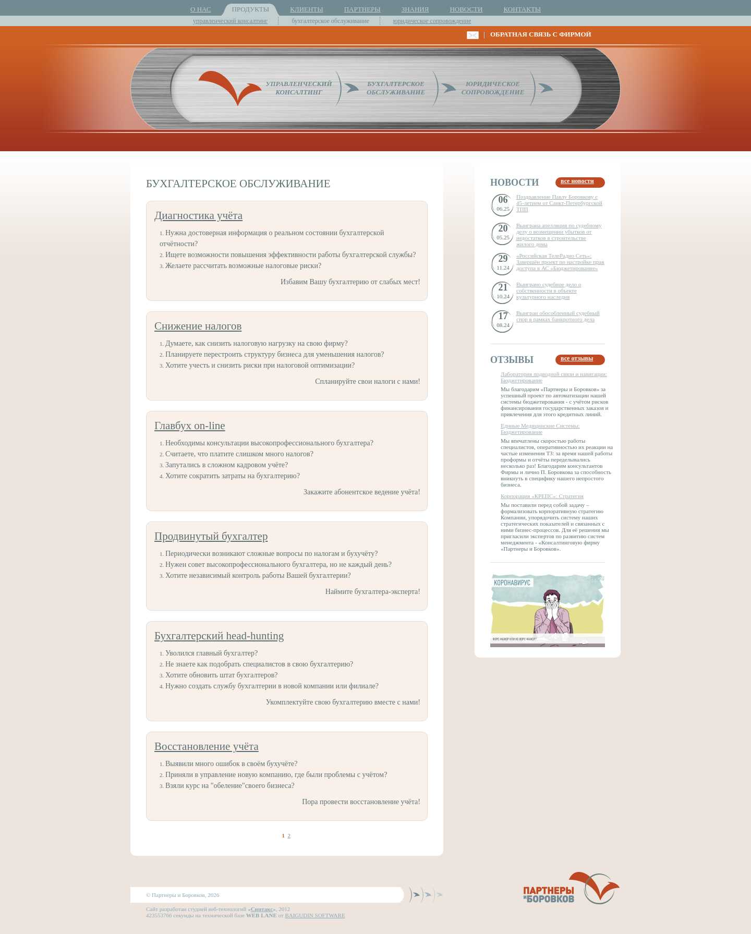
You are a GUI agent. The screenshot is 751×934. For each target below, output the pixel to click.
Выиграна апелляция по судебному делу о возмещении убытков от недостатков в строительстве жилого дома (559, 234)
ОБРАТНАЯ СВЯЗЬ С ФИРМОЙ (540, 34)
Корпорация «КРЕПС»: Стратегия (542, 496)
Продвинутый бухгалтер (211, 536)
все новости (577, 181)
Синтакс (262, 909)
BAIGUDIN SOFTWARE (315, 915)
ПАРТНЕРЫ (362, 9)
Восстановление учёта (206, 746)
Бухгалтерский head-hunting (219, 635)
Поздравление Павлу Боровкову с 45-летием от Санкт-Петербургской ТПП (559, 202)
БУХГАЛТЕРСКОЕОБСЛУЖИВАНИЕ (396, 88)
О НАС (200, 9)
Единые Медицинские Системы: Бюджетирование (540, 428)
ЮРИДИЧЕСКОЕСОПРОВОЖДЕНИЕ (493, 88)
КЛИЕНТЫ (306, 9)
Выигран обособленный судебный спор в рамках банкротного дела (558, 316)
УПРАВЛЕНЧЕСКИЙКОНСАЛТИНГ (298, 88)
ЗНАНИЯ (415, 9)
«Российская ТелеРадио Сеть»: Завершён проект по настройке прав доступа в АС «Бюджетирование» (560, 261)
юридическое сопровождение (432, 21)
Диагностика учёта (198, 215)
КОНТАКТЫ (522, 9)
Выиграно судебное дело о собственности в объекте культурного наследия (548, 290)
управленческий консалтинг (230, 21)
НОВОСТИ (466, 9)
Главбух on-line (189, 425)
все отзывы (577, 358)
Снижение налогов (197, 326)
